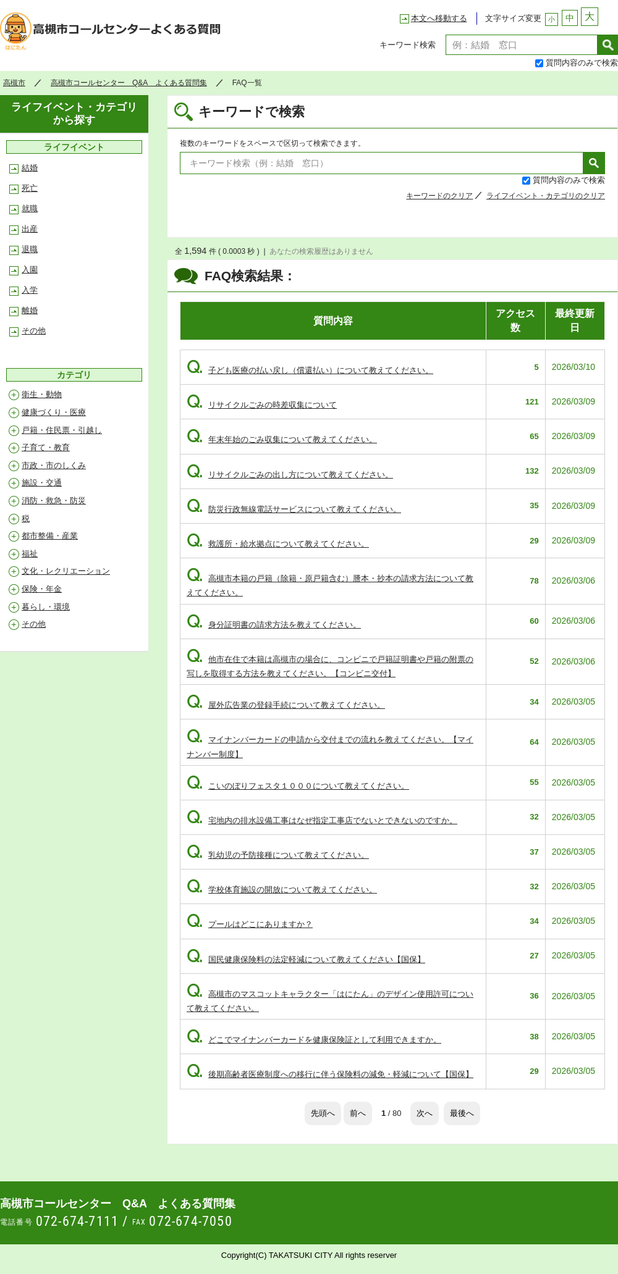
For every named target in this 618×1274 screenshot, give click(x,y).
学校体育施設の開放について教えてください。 (282, 889)
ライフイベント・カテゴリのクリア (545, 195)
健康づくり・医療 (54, 412)
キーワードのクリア (439, 195)
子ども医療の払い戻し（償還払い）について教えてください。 (310, 370)
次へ (425, 1113)
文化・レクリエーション (66, 571)
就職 (30, 208)
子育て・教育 (46, 447)
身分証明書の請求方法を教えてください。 (274, 624)
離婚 (30, 310)
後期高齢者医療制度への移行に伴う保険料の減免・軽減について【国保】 (330, 1074)
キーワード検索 (407, 44)
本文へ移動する (439, 18)
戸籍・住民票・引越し (62, 430)
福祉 (30, 553)
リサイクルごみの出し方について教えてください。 (290, 474)
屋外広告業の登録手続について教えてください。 (286, 705)
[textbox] (522, 45)
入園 (30, 269)
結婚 (30, 167)
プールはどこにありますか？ (250, 924)
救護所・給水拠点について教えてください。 (278, 543)
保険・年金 (42, 588)
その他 (34, 330)
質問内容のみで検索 (582, 62)
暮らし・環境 (46, 606)
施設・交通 (42, 482)
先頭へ (323, 1113)
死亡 (30, 188)
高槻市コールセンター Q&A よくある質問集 (114, 34)
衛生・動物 (42, 394)
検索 (608, 45)
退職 (30, 249)
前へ (358, 1113)
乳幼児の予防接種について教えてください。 (278, 855)
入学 (30, 290)
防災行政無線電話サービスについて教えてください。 (294, 509)
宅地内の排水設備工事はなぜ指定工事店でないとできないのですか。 (322, 820)
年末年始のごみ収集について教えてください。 (282, 439)
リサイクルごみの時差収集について (262, 404)
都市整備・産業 (50, 535)
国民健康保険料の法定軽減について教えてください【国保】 (306, 959)
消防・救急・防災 (54, 500)
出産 (30, 228)
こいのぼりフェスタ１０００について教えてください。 (298, 785)
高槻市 (14, 82)
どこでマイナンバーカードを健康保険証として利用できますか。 (314, 1039)
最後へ (462, 1113)
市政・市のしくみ (54, 465)
